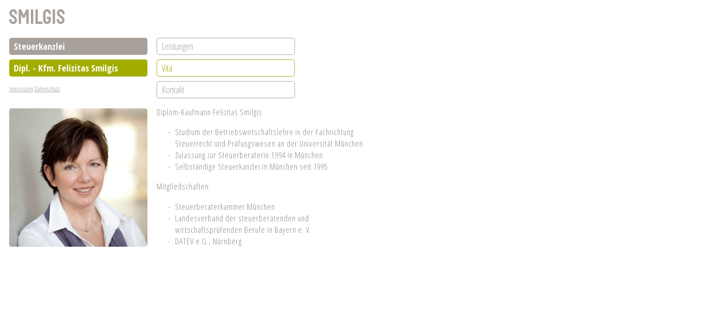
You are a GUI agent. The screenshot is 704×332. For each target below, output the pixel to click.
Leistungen (177, 46)
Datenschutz (47, 88)
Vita (167, 68)
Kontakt (173, 89)
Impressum (21, 88)
